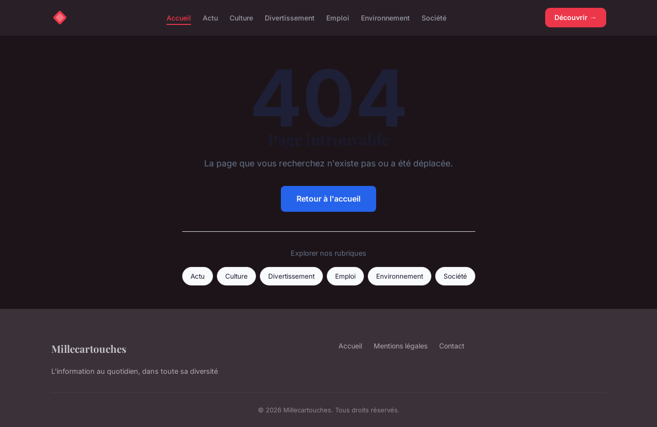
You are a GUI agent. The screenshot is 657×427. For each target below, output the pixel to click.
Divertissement (290, 17)
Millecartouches (89, 348)
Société (434, 17)
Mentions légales (400, 346)
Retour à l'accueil (328, 198)
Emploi (337, 17)
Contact (452, 346)
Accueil (179, 17)
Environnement (385, 17)
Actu (210, 17)
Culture (241, 17)
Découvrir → (575, 17)
